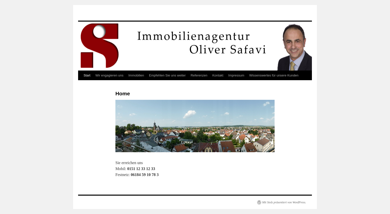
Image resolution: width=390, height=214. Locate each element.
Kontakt (217, 75)
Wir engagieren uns (109, 75)
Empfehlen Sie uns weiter (167, 75)
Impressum (236, 75)
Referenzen (199, 75)
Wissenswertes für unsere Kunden (273, 75)
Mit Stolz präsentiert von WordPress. (284, 202)
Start (87, 75)
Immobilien (136, 75)
